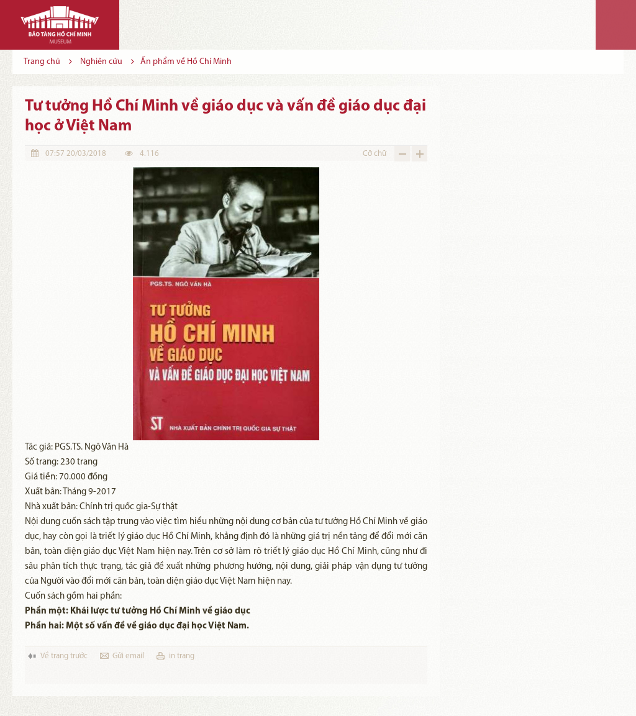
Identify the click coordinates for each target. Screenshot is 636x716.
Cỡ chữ (374, 154)
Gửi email (128, 656)
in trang (181, 656)
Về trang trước (64, 656)
